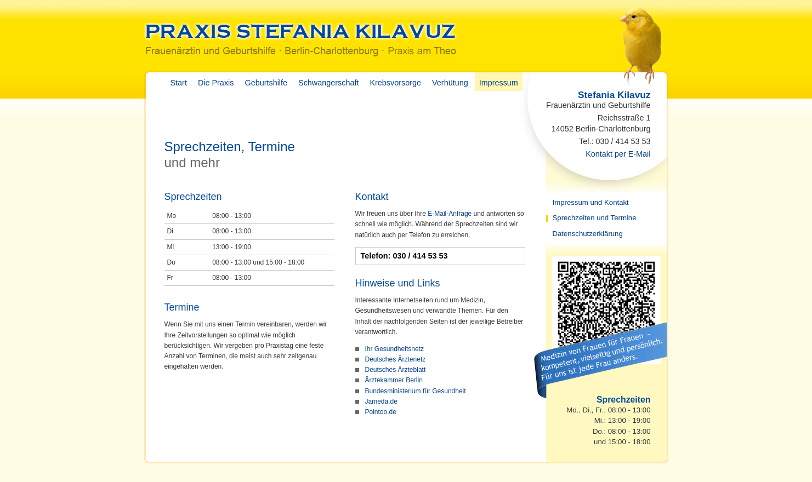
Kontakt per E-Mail (618, 154)
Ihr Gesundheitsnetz (394, 349)
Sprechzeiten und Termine (595, 218)
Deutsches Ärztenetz (395, 359)
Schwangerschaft (328, 82)
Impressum (498, 82)
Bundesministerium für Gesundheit (415, 391)
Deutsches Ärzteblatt (395, 370)
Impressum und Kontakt (591, 202)
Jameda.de (381, 401)
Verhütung (450, 82)
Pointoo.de (380, 412)
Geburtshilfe (266, 82)
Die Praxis (216, 82)
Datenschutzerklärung (588, 233)
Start (179, 82)
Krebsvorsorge (395, 82)
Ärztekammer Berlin (394, 380)
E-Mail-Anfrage (450, 213)
